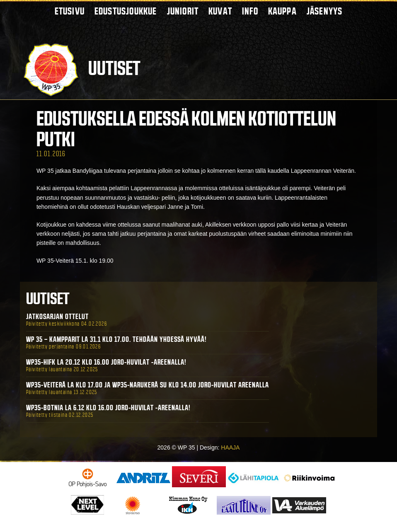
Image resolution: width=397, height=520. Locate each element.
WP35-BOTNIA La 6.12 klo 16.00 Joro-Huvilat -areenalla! (108, 407)
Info (250, 11)
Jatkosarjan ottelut (57, 316)
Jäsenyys (325, 11)
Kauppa (282, 11)
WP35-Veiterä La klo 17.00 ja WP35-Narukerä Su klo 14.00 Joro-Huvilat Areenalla (147, 384)
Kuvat (220, 11)
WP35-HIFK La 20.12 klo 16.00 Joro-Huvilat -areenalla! (106, 362)
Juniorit (183, 11)
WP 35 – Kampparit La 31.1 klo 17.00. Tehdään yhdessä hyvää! (116, 339)
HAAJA (230, 447)
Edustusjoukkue (125, 11)
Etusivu (70, 11)
